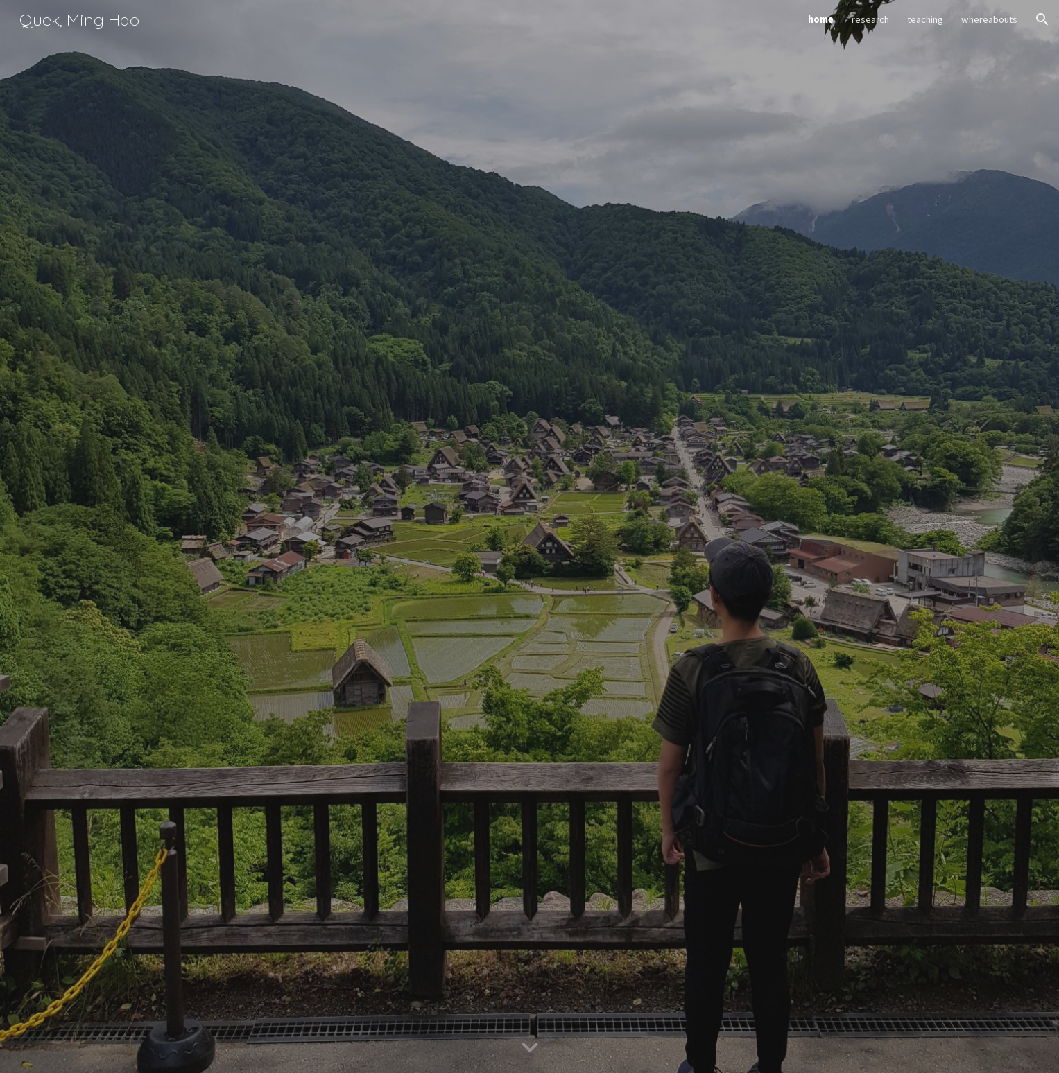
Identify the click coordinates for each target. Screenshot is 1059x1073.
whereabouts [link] (989, 19)
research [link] (870, 19)
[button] (1042, 19)
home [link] (821, 19)
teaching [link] (925, 19)
